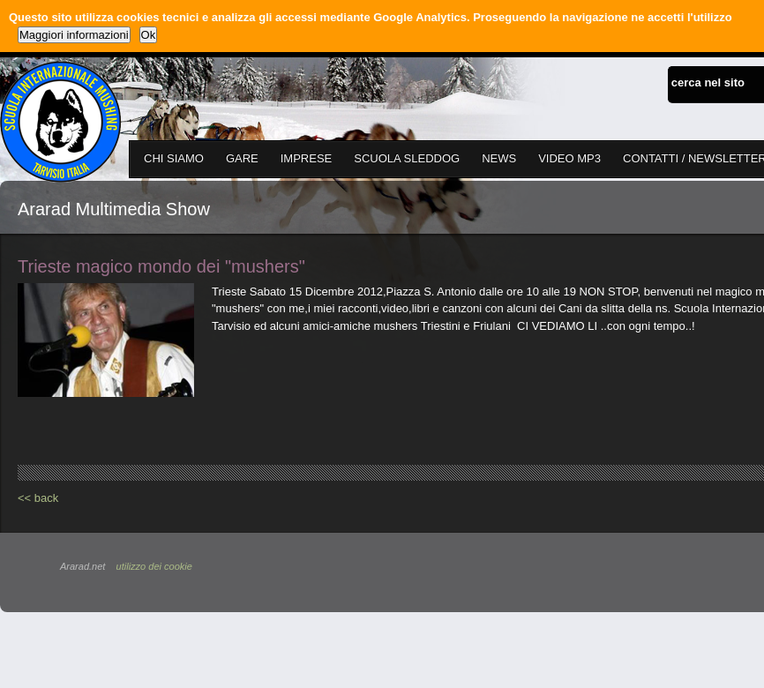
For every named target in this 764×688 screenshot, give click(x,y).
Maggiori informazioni (74, 34)
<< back (38, 498)
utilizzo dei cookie (154, 566)
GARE (242, 158)
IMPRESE (307, 158)
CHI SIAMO (174, 158)
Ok (148, 34)
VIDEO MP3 (569, 158)
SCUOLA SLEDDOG (407, 158)
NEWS (499, 158)
